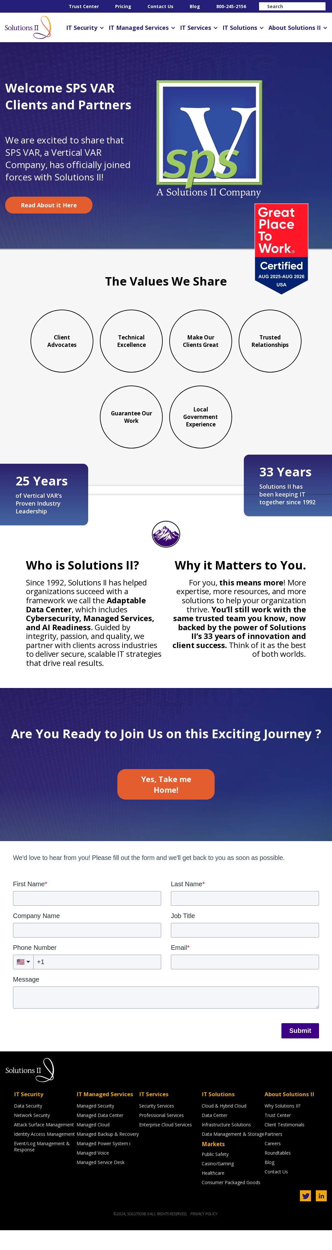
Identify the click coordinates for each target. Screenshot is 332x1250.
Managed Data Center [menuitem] (100, 1136)
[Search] (292, 6)
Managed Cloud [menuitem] (93, 1145)
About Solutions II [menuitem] (294, 27)
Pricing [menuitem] (123, 6)
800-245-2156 (231, 6)
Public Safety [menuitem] (215, 1175)
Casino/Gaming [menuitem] (218, 1184)
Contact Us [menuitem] (160, 6)
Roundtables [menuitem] (278, 1173)
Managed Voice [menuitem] (93, 1173)
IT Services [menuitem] (195, 27)
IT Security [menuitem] (81, 27)
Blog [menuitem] (195, 6)
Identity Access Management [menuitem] (44, 1155)
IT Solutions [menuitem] (239, 27)
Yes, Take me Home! (166, 805)
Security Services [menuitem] (156, 1126)
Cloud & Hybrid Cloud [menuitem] (224, 1126)
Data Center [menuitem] (214, 1136)
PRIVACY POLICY (203, 1233)
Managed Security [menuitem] (95, 1126)
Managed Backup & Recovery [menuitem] (108, 1155)
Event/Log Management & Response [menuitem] (42, 1167)
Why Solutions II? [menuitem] (282, 1126)
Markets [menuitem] (213, 1165)
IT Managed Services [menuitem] (139, 27)
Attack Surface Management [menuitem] (44, 1145)
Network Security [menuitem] (32, 1136)
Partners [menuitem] (273, 1155)
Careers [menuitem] (273, 1164)
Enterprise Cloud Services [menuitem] (165, 1145)
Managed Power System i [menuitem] (103, 1164)
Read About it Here (49, 205)
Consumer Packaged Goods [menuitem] (231, 1203)
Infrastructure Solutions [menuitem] (226, 1145)
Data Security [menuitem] (28, 1126)
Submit (300, 1051)
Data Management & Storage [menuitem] (233, 1155)
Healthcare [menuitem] (213, 1194)
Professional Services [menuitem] (161, 1136)
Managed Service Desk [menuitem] (100, 1183)
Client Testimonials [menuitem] (284, 1145)
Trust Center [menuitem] (84, 6)
